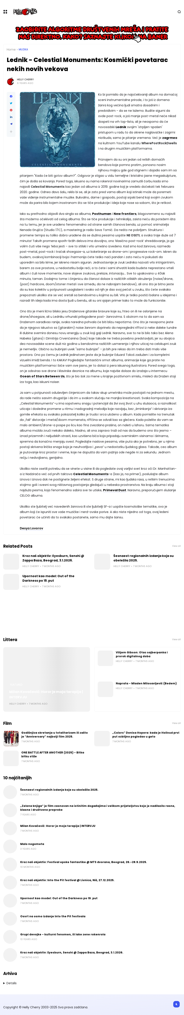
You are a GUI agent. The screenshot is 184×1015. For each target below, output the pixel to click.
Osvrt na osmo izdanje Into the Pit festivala (52, 916)
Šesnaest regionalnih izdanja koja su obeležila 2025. (143, 558)
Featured (16, 684)
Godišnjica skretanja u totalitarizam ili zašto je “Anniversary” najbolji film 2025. (54, 734)
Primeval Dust (114, 490)
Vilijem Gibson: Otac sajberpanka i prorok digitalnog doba (142, 654)
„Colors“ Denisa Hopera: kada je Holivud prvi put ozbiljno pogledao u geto (145, 734)
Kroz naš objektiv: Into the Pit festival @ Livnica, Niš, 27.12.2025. (67, 880)
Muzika (23, 49)
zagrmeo (169, 138)
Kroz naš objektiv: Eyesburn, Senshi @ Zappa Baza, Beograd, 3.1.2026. (53, 558)
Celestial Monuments (90, 474)
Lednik (121, 127)
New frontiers (125, 214)
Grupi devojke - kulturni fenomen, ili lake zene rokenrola (62, 934)
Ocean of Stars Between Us (42, 376)
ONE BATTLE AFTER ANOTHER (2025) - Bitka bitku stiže (52, 754)
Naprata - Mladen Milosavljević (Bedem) (146, 683)
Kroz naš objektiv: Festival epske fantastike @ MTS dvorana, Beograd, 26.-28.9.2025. (83, 862)
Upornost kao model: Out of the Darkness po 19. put (48, 578)
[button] (11, 132)
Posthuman (101, 214)
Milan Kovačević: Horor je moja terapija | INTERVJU (46, 694)
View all (176, 546)
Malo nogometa (32, 844)
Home (11, 49)
